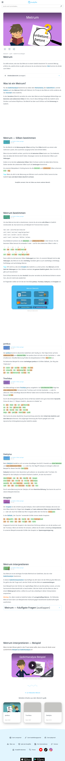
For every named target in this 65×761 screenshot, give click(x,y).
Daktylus (10, 463)
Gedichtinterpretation (16, 580)
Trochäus (23, 387)
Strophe (24, 267)
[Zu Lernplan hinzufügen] (5, 49)
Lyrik (10, 53)
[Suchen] (61, 6)
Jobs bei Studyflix (24, 744)
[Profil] (62, 2)
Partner (54, 744)
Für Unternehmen (41, 744)
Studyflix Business (19, 750)
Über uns (11, 744)
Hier (48, 66)
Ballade (10, 515)
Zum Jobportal (50, 737)
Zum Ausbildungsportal (33, 737)
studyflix (34, 2)
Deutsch (5, 53)
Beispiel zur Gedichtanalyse (21, 650)
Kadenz (5, 90)
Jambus (8, 353)
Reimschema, (39, 88)
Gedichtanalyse (13, 88)
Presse (32, 750)
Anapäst (9, 507)
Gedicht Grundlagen (19, 53)
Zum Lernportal (15, 737)
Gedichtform (50, 88)
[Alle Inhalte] (2, 2)
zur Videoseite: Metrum (32, 692)
